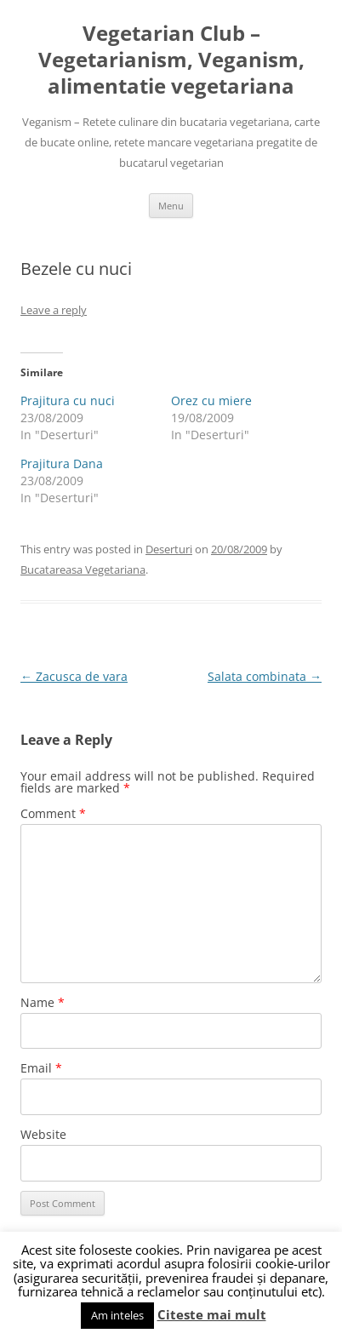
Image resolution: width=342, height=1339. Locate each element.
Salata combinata (265, 676)
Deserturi (168, 549)
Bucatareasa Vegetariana (82, 569)
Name (42, 1002)
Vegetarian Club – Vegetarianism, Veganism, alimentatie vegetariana (171, 60)
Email (41, 1068)
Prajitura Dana (61, 463)
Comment (53, 813)
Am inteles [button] (117, 1315)
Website (43, 1134)
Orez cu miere (211, 400)
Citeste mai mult (211, 1314)
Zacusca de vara (74, 676)
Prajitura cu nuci (67, 400)
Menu (171, 205)
